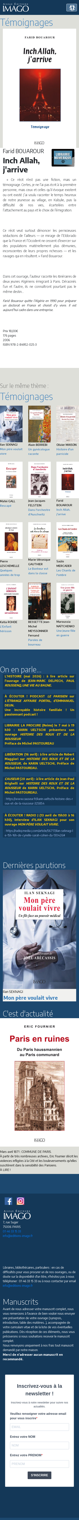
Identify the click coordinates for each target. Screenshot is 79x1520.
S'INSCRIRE (39, 1475)
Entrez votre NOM (22, 1436)
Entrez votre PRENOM (25, 1455)
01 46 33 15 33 (12, 1231)
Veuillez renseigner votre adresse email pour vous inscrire (38, 1416)
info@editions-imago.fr (18, 1236)
